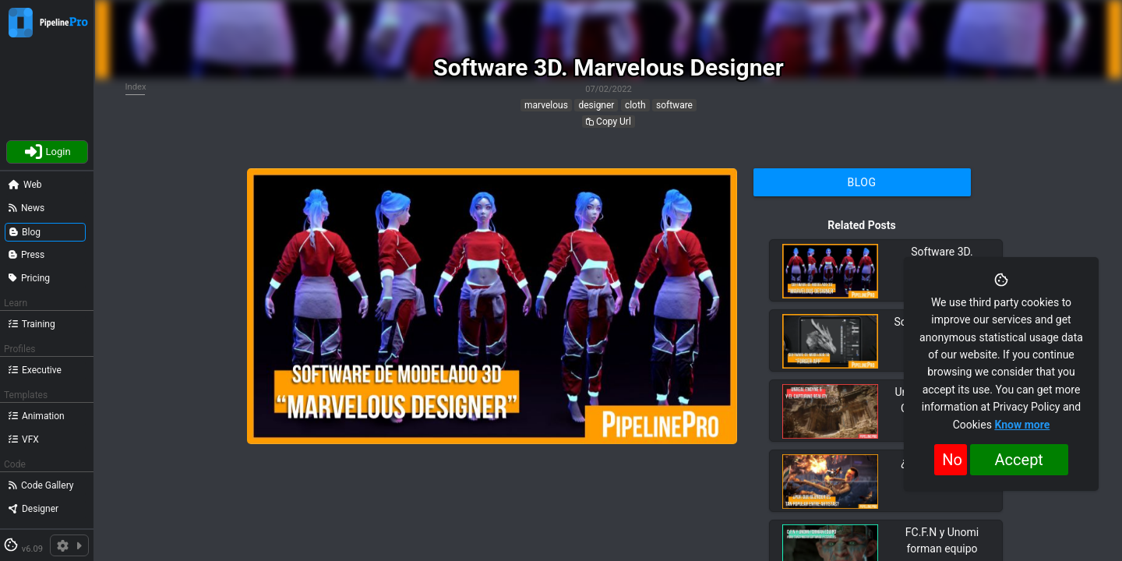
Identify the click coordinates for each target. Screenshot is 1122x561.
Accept (1019, 459)
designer (596, 105)
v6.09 (32, 549)
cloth (635, 105)
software (674, 105)
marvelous (546, 105)
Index (135, 87)
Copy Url (608, 121)
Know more (1022, 424)
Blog (862, 182)
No (952, 459)
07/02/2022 (608, 89)
